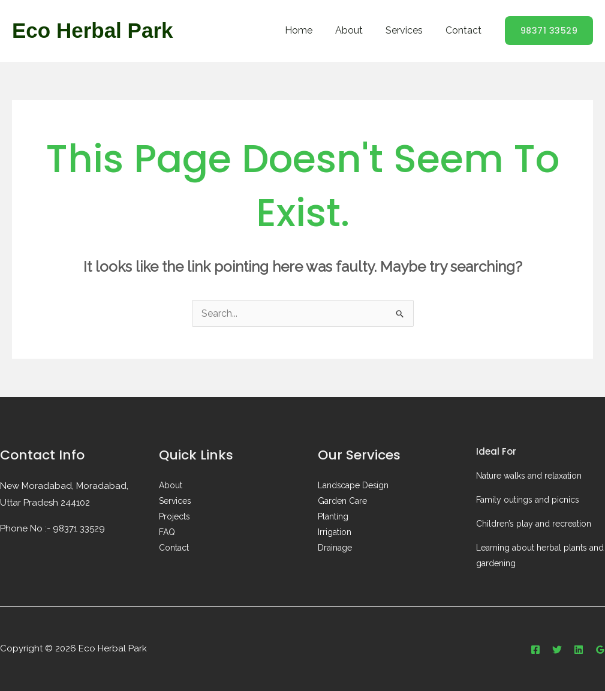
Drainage (335, 548)
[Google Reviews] (600, 649)
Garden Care (342, 501)
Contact (465, 30)
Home (311, 30)
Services (409, 30)
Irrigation (334, 532)
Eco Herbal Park (92, 30)
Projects (174, 517)
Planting (333, 517)
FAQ (167, 532)
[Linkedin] (578, 649)
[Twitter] (557, 649)
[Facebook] (535, 649)
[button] (549, 30)
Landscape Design (354, 486)
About (358, 30)
